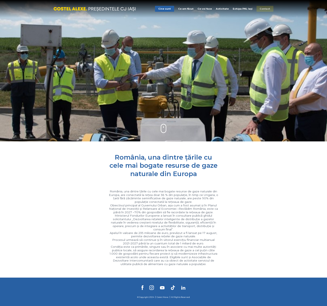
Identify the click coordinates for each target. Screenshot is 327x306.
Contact (265, 8)
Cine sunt (164, 8)
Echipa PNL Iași (243, 8)
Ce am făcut (186, 8)
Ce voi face (204, 8)
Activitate (222, 8)
